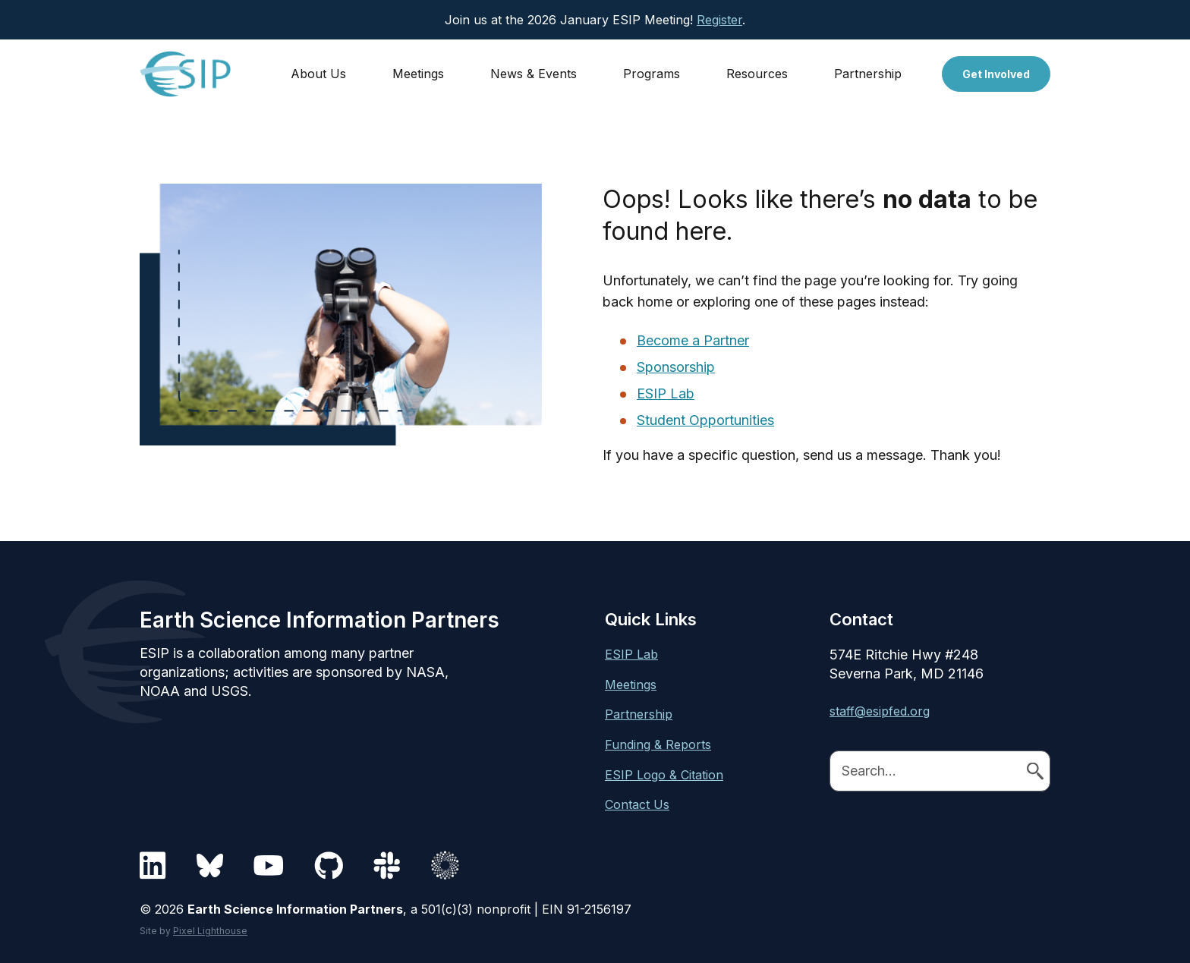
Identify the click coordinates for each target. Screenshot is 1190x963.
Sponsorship (676, 367)
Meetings (418, 73)
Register (719, 19)
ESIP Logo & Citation (664, 774)
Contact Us (637, 804)
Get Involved (996, 74)
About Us (318, 73)
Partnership (868, 73)
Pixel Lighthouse (210, 930)
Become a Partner (693, 340)
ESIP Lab (665, 393)
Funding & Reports (658, 744)
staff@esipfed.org (880, 711)
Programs (651, 73)
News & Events (533, 73)
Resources (757, 73)
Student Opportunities (705, 420)
